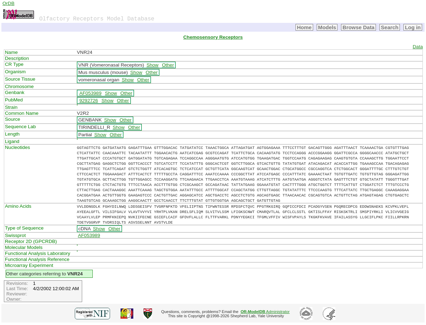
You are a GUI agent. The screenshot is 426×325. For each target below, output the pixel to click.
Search (389, 27)
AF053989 (90, 93)
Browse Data (358, 27)
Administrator (265, 312)
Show (152, 65)
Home (304, 27)
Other (168, 65)
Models (327, 27)
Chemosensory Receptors (213, 37)
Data (418, 46)
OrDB (8, 3)
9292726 (88, 100)
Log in (413, 27)
